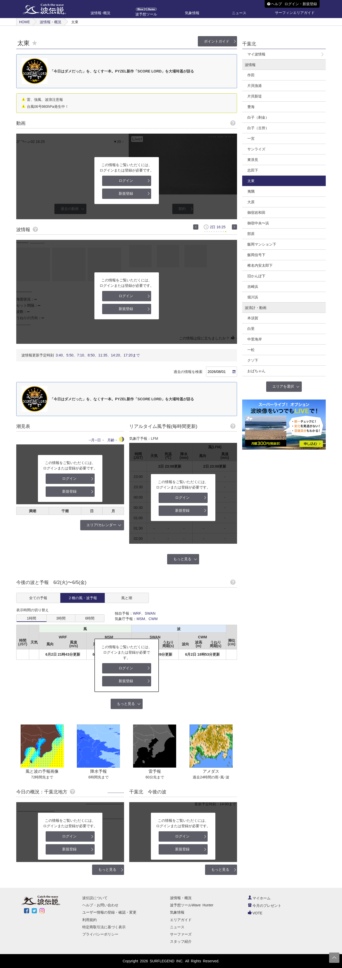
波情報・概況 (50, 22)
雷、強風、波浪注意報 (45, 99)
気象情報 (177, 912)
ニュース (177, 927)
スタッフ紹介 (181, 941)
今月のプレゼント (264, 906)
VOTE (255, 913)
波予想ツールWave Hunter (191, 905)
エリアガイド (181, 920)
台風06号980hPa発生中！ (48, 106)
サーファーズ (181, 934)
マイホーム (259, 898)
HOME (24, 22)
